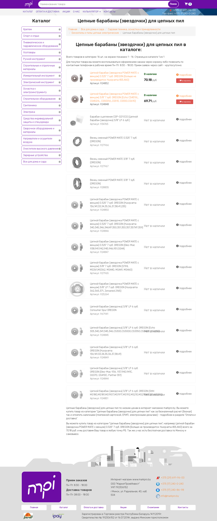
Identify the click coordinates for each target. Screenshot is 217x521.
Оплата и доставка (47, 11)
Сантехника (30, 105)
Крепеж (27, 29)
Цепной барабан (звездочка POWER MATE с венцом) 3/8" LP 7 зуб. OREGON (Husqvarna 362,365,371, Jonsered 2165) (114, 287)
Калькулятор (92, 11)
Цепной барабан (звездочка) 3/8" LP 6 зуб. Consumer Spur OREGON (114, 308)
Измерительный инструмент (39, 75)
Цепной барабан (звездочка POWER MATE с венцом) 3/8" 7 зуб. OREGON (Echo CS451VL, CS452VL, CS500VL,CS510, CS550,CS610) (114, 97)
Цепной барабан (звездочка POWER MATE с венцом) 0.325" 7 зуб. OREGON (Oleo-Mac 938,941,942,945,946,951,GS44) (114, 245)
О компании (153, 507)
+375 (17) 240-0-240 (170, 483)
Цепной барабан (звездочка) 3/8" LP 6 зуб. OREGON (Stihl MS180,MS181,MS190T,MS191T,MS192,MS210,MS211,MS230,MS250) (126, 393)
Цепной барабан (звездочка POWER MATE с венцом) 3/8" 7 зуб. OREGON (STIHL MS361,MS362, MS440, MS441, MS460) (114, 266)
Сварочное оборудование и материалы (38, 130)
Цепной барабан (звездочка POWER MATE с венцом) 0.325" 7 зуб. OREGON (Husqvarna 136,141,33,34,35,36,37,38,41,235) (114, 203)
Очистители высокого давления (40, 148)
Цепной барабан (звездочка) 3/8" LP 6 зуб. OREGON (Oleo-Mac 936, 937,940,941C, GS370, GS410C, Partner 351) (114, 372)
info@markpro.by (167, 496)
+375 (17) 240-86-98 (170, 489)
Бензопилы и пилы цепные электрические (95, 32)
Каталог (28, 11)
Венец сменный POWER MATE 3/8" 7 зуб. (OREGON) (112, 160)
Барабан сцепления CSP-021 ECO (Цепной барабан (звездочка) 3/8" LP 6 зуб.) (114, 118)
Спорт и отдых (31, 35)
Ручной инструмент (34, 59)
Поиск (173, 4)
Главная (72, 29)
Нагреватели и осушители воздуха (37, 140)
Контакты (109, 11)
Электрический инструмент (38, 82)
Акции (66, 11)
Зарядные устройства (35, 155)
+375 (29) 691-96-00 (170, 477)
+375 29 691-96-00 (184, 10)
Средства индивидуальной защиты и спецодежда (38, 120)
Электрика (29, 111)
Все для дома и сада (34, 161)
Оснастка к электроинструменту (35, 90)
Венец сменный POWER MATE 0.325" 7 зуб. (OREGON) (113, 139)
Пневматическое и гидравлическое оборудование (40, 44)
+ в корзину (185, 81)
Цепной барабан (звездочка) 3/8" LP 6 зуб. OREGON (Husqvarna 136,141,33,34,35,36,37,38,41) (114, 351)
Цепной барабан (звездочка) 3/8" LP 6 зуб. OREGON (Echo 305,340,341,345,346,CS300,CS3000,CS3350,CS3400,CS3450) (125, 329)
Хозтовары (29, 52)
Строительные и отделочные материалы (39, 67)
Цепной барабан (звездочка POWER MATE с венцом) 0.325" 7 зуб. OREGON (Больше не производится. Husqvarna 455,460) (114, 76)
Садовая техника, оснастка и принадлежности (134, 29)
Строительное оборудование (39, 98)
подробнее (184, 74)
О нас (76, 11)
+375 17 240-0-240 (185, 13)
